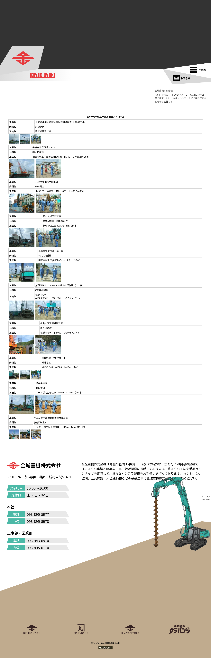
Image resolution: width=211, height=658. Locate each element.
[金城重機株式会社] (23, 58)
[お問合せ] (182, 76)
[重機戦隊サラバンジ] (179, 611)
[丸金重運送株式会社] (81, 611)
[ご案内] (198, 68)
